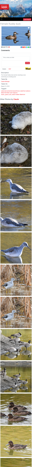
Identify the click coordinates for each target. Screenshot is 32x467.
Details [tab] (4, 69)
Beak (8, 92)
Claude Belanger (5, 81)
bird (12, 91)
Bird (5, 92)
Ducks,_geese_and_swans (8, 94)
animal (8, 91)
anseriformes (16, 91)
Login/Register (27, 19)
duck (5, 91)
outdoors (28, 91)
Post (27, 63)
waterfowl (22, 91)
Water (2, 92)
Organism (15, 92)
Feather (17, 94)
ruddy (2, 91)
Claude (16, 99)
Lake (11, 92)
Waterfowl (22, 94)
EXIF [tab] (10, 69)
